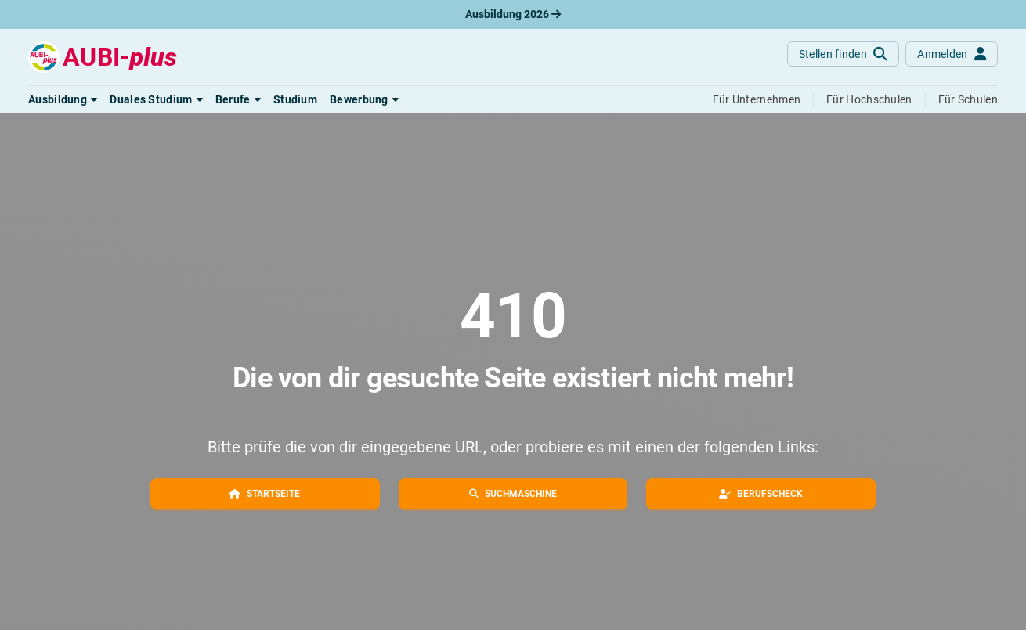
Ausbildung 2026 (513, 14)
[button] (62, 99)
